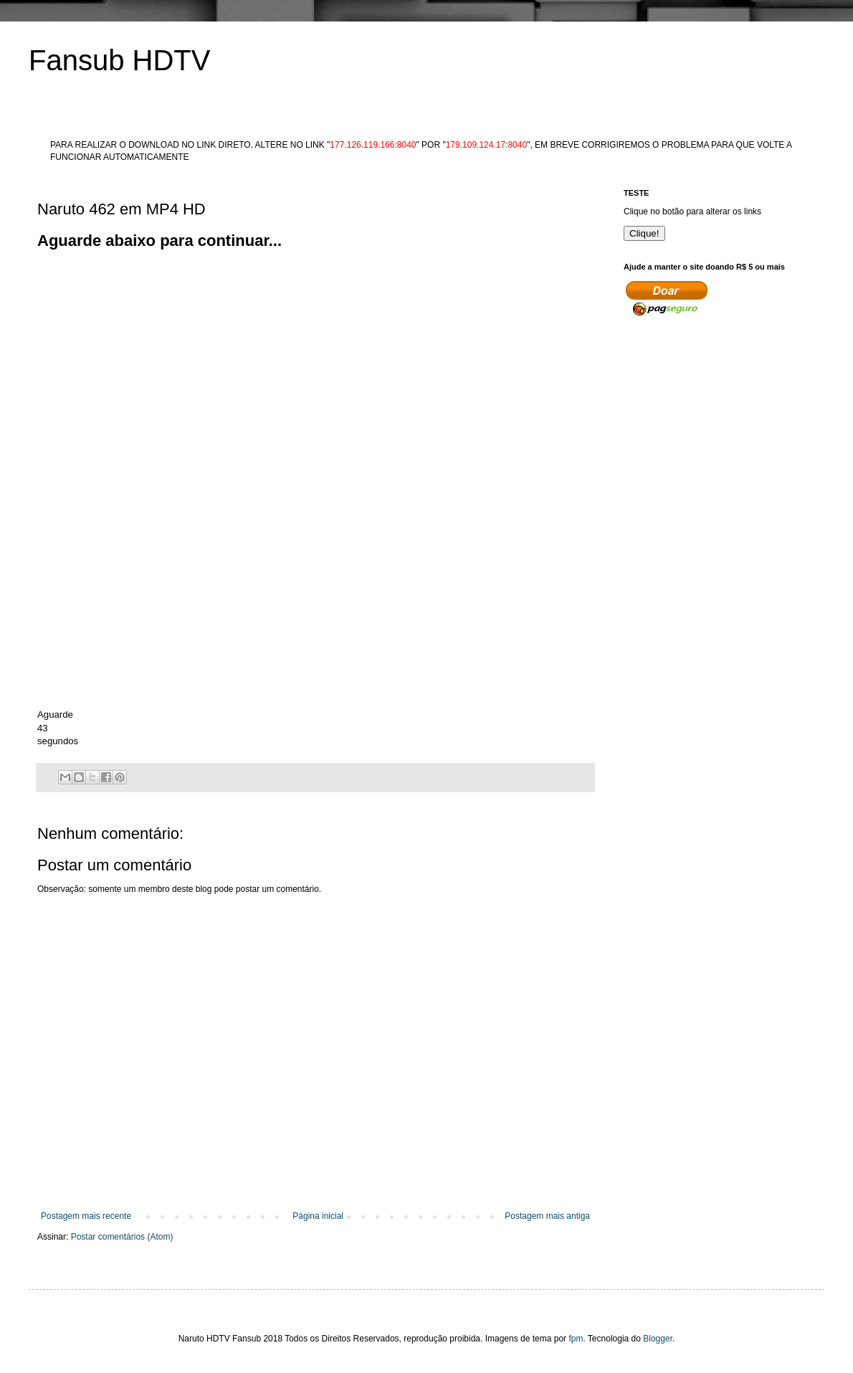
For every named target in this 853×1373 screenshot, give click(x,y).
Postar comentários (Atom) (122, 1237)
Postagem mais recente (86, 1216)
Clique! (644, 233)
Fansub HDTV (119, 60)
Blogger (657, 1339)
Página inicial (317, 1216)
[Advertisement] (134, 386)
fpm (575, 1339)
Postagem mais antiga (547, 1216)
